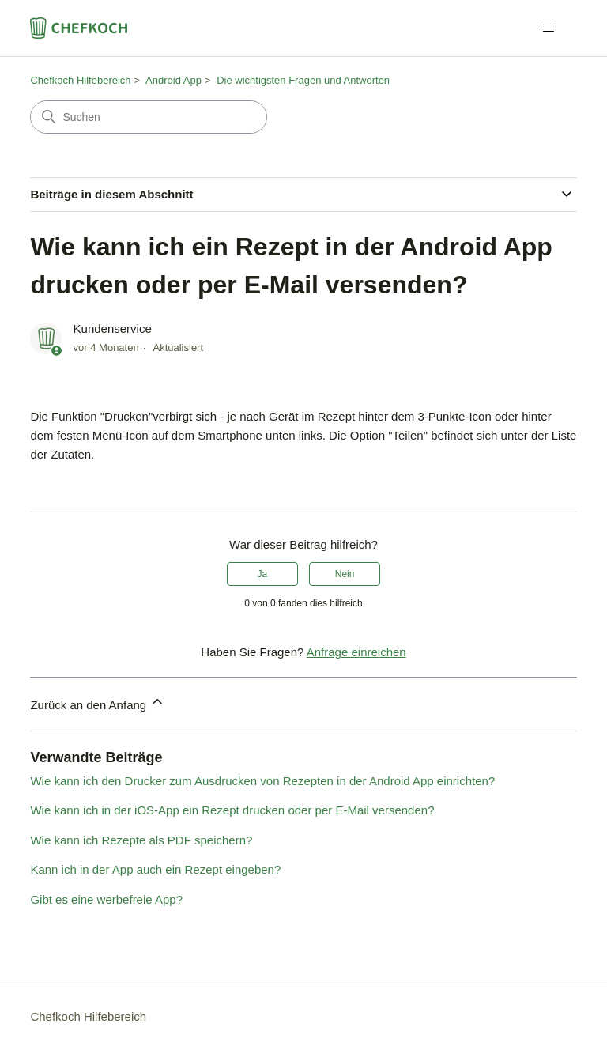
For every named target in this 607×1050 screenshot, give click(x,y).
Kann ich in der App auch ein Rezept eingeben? (155, 869)
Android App (173, 80)
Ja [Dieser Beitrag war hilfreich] (263, 574)
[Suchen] (148, 117)
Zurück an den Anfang (97, 702)
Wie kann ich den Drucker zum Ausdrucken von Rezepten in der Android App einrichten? (262, 781)
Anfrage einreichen (356, 652)
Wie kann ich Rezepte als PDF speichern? (141, 840)
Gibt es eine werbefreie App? (106, 899)
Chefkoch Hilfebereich (80, 80)
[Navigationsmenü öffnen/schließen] (549, 28)
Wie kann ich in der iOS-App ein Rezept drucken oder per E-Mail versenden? (232, 810)
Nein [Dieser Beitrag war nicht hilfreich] (345, 574)
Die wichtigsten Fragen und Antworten (303, 80)
